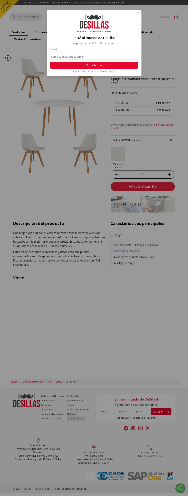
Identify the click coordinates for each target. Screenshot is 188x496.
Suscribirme (94, 65)
